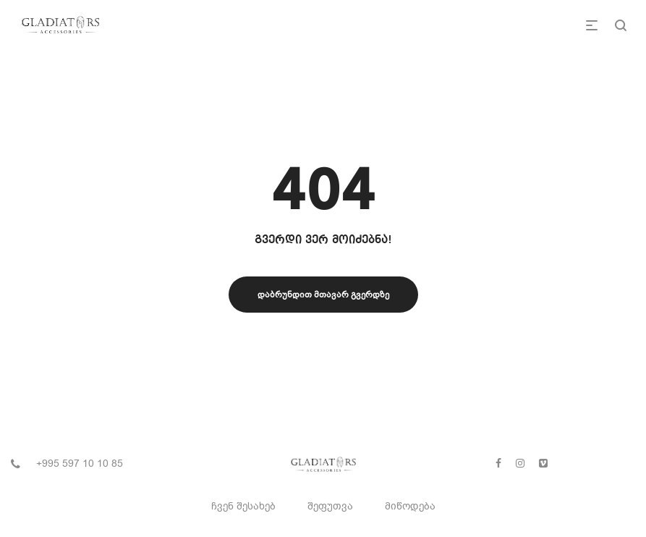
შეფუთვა (330, 506)
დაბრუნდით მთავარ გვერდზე (323, 294)
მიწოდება (410, 506)
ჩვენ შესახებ (243, 506)
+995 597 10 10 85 (79, 463)
